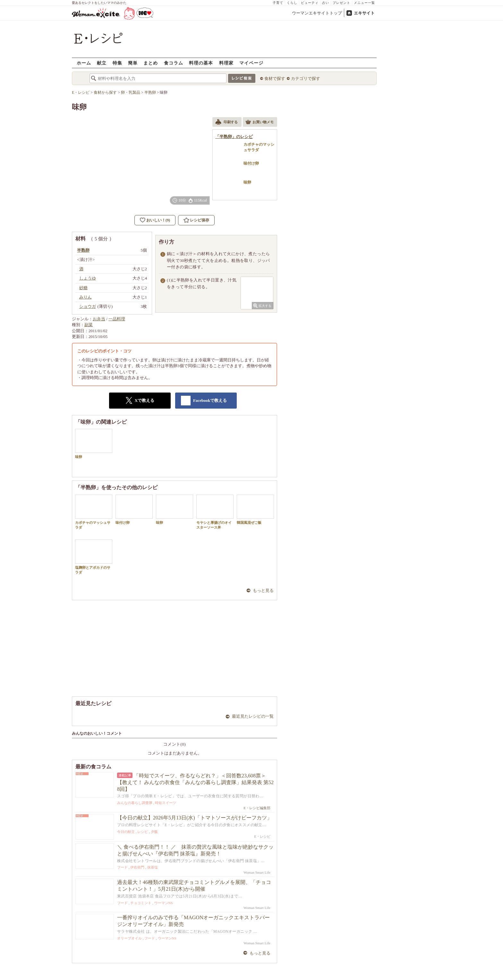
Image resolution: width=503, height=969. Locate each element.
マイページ (251, 63)
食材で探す (274, 78)
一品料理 (116, 318)
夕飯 (154, 832)
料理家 (226, 63)
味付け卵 (134, 509)
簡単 (133, 63)
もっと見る (263, 590)
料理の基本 (201, 63)
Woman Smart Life (256, 872)
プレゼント (341, 2)
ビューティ (310, 2)
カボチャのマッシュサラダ (93, 512)
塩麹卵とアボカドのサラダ (93, 557)
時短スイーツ (165, 803)
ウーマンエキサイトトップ (317, 13)
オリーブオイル (129, 938)
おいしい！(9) (158, 220)
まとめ (150, 63)
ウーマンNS (163, 903)
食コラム (173, 63)
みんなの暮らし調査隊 (134, 803)
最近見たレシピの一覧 (253, 716)
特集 (117, 63)
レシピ (142, 832)
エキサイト (364, 13)
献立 (102, 63)
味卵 (93, 444)
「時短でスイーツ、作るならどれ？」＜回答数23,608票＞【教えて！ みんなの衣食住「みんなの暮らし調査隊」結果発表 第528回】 (195, 782)
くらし (292, 2)
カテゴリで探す (305, 78)
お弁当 (99, 318)
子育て (278, 2)
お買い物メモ (259, 122)
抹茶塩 (152, 867)
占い (325, 2)
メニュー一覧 (364, 2)
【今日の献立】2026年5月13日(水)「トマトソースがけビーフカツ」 (194, 817)
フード (122, 867)
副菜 (88, 324)
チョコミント (140, 903)
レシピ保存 (199, 220)
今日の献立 (126, 832)
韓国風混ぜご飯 (255, 509)
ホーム (84, 63)
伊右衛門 (137, 867)
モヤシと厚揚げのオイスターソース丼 (215, 512)
